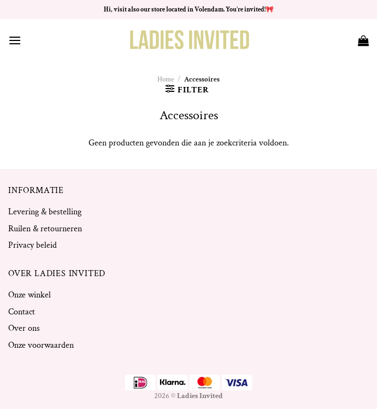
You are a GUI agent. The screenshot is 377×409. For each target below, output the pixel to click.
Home (165, 79)
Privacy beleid (32, 245)
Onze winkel (29, 295)
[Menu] (14, 40)
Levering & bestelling (44, 212)
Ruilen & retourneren (45, 229)
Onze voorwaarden (41, 345)
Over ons (24, 328)
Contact (21, 312)
